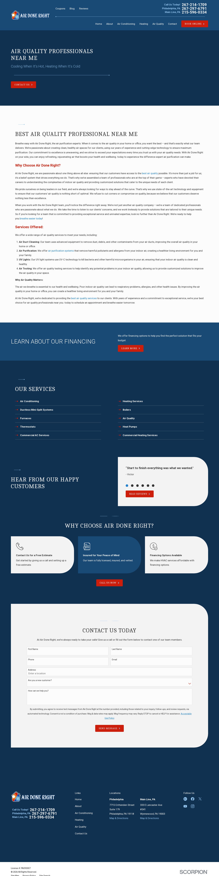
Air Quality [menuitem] (158, 23)
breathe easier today (31, 218)
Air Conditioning (84, 813)
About (78, 806)
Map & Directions (119, 818)
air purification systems (61, 250)
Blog (72, 8)
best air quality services (84, 298)
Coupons (60, 8)
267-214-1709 (194, 5)
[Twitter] (200, 799)
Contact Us (81, 833)
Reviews (83, 8)
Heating (79, 819)
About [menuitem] (109, 23)
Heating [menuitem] (144, 23)
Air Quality (80, 826)
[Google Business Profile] (185, 799)
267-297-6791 (194, 8)
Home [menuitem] (98, 23)
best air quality (150, 173)
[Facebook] (192, 799)
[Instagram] (192, 806)
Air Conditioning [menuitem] (126, 23)
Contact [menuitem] (172, 23)
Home (78, 799)
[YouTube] (185, 806)
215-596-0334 (194, 12)
